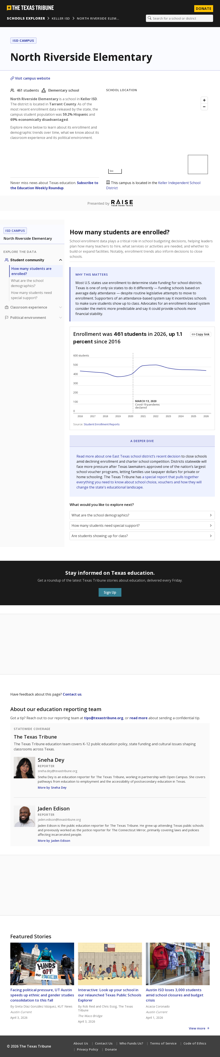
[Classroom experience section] (33, 307)
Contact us (72, 694)
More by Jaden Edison (54, 841)
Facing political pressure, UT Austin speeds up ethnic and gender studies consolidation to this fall (42, 995)
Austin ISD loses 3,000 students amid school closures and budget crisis (174, 995)
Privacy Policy (87, 1049)
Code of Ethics (194, 1043)
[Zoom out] (204, 106)
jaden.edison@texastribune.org (59, 820)
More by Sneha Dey (52, 787)
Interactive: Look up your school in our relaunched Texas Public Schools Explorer (109, 995)
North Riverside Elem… (98, 18)
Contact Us (104, 1043)
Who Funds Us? (131, 1043)
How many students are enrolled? (31, 271)
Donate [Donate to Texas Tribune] (203, 8)
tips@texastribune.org (103, 718)
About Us (80, 1043)
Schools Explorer (26, 18)
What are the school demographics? (27, 283)
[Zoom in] (204, 100)
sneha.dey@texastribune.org (57, 771)
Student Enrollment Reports (102, 424)
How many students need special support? (31, 295)
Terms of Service (163, 1043)
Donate (111, 1049)
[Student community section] (33, 260)
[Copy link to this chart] (200, 334)
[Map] (158, 135)
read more (139, 718)
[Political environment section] (33, 317)
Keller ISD (61, 18)
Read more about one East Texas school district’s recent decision (128, 456)
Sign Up (110, 592)
